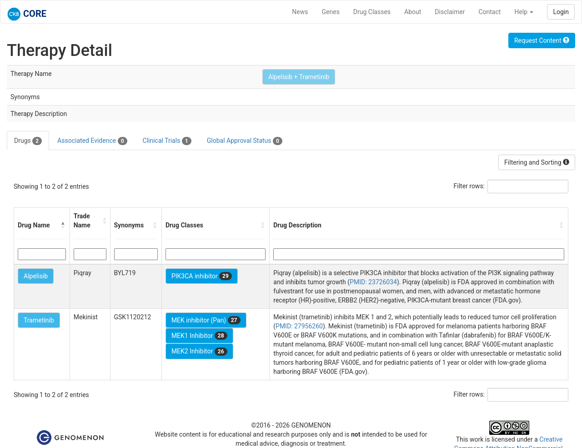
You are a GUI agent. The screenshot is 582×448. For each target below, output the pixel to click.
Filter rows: (469, 186)
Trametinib (39, 320)
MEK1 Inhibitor (199, 336)
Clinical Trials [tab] (167, 141)
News (300, 11)
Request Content (541, 40)
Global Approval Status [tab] (244, 141)
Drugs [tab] (28, 141)
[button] (63, 225)
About (412, 11)
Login (561, 11)
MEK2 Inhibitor (199, 351)
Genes (331, 11)
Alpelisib (36, 276)
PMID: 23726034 (373, 282)
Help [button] (523, 11)
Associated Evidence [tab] (92, 141)
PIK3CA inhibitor (201, 276)
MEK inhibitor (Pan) (206, 320)
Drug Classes (372, 11)
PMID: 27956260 (299, 326)
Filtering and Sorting (536, 162)
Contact (489, 11)
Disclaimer (450, 11)
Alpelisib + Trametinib (298, 77)
